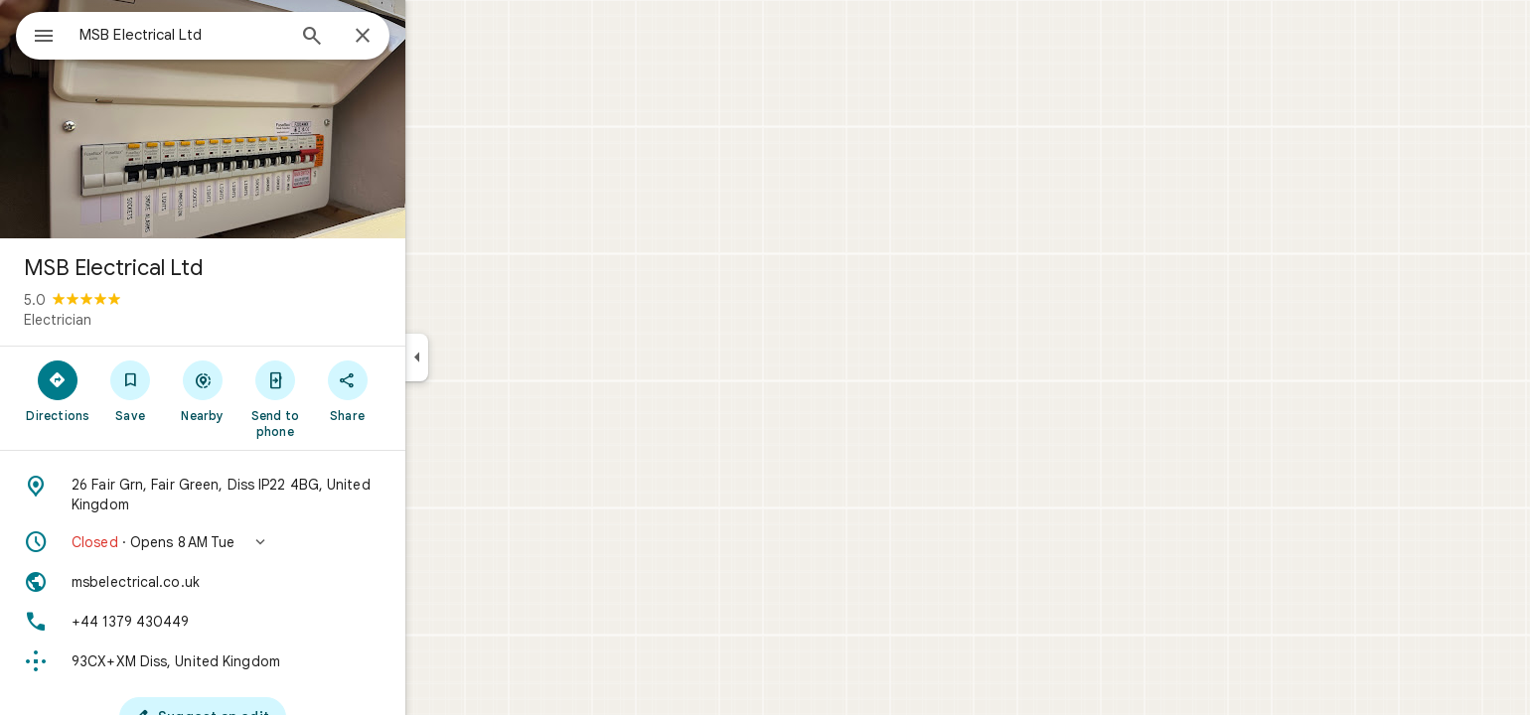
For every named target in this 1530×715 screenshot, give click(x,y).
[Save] (202, 390)
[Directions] (129, 390)
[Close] (434, 37)
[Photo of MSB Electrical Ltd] (274, 119)
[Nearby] (274, 390)
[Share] (418, 390)
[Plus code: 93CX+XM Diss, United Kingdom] (274, 661)
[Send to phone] (346, 398)
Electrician (129, 320)
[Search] (383, 38)
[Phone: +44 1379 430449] (274, 622)
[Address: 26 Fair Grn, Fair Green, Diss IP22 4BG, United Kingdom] (274, 494)
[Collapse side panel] (488, 357)
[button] (274, 542)
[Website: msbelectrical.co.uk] (274, 582)
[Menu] (36, 34)
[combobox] (233, 35)
